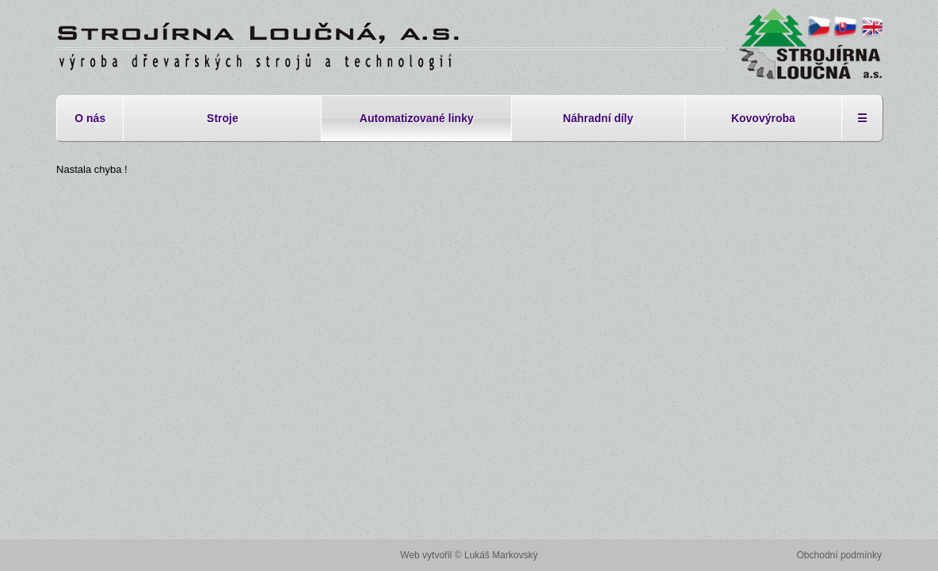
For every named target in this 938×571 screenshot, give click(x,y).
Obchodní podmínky (839, 555)
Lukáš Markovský (501, 555)
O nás (89, 118)
